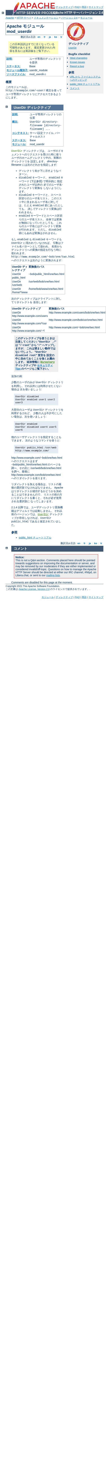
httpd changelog (78, 58)
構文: (15, 121)
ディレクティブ (64, 7)
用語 (84, 7)
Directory (47, 362)
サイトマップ (96, 7)
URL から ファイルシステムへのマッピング (85, 78)
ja (50, 36)
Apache (10, 17)
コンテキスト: (20, 132)
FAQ (77, 7)
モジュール (86, 17)
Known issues (77, 62)
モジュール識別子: (17, 70)
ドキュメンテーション (46, 17)
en (39, 36)
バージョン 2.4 (69, 17)
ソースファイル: (16, 74)
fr (44, 36)
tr (61, 36)
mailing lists (53, 575)
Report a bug (77, 66)
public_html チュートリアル (85, 84)
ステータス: (13, 66)
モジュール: (19, 144)
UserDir (72, 47)
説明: (9, 58)
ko (56, 36)
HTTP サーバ (24, 17)
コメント (75, 88)
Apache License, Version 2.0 (34, 589)
